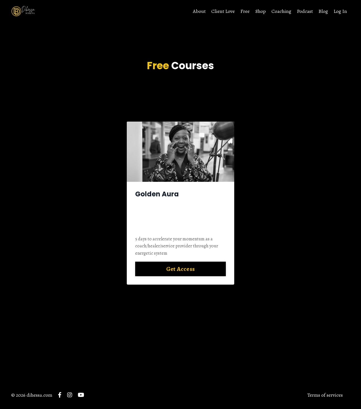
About (199, 11)
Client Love (223, 11)
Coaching (281, 11)
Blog (323, 11)
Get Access (180, 269)
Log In (340, 11)
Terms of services (325, 395)
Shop (260, 11)
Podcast (305, 11)
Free (245, 11)
